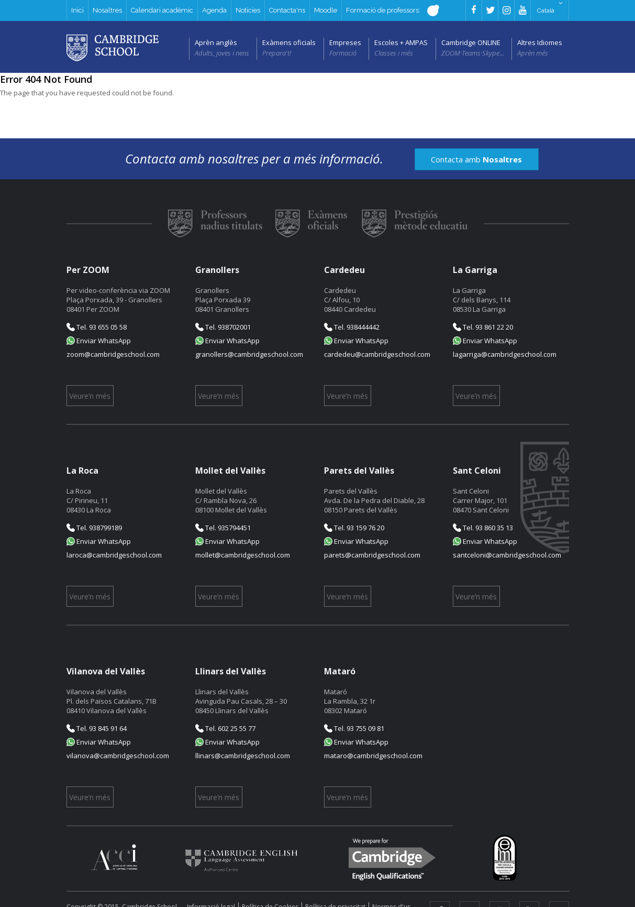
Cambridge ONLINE (470, 42)
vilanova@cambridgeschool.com (117, 755)
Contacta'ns (287, 10)
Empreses (345, 42)
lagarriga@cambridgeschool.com (504, 354)
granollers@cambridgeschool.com (249, 354)
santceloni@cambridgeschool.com (507, 555)
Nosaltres (107, 10)
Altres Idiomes (539, 42)
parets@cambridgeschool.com (372, 555)
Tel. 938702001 (223, 327)
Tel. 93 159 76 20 (354, 527)
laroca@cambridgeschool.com (114, 555)
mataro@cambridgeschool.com (373, 755)
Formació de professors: (390, 10)
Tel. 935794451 (223, 527)
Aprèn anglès (216, 42)
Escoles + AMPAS (401, 42)
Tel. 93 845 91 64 (96, 728)
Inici (77, 10)
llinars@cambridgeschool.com (242, 755)
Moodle (325, 10)
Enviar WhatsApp (98, 340)
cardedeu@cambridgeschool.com (377, 354)
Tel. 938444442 (352, 327)
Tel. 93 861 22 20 (483, 327)
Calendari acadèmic (162, 10)
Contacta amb (476, 159)
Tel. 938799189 (94, 527)
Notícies (248, 10)
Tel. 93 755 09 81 (354, 728)
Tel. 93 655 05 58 (96, 327)
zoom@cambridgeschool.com (113, 354)
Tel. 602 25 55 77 (225, 728)
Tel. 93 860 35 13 (483, 527)
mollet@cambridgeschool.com (242, 555)
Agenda (214, 10)
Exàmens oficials (289, 42)
